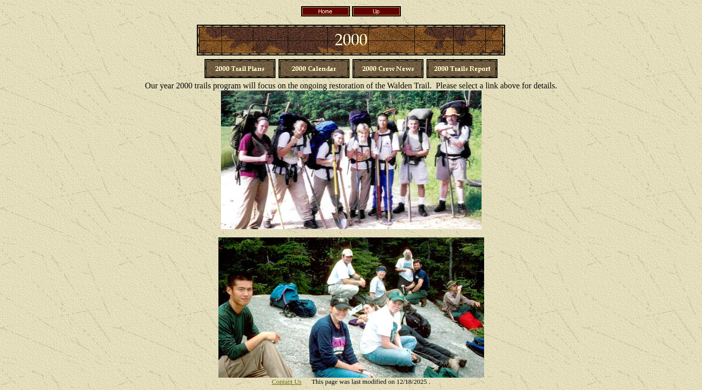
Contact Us (287, 381)
